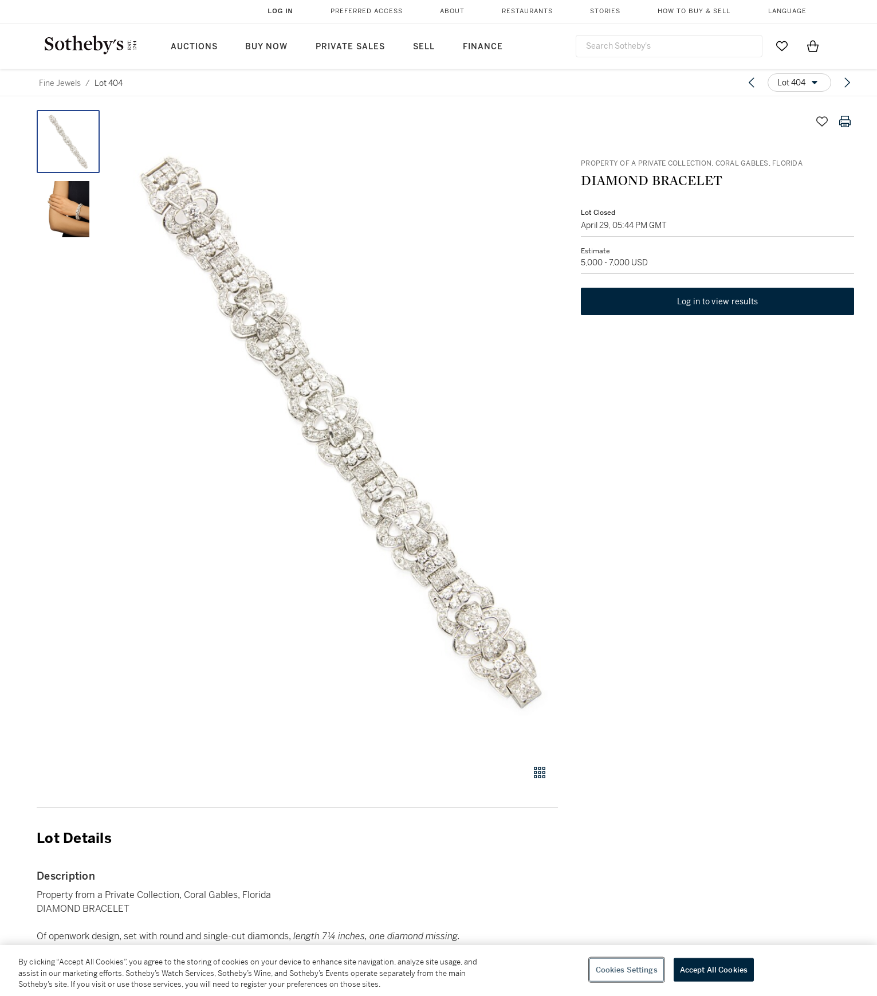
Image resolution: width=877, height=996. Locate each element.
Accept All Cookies (714, 969)
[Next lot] (847, 82)
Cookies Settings (627, 969)
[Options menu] (799, 82)
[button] (341, 431)
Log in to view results (717, 301)
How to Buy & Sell (694, 11)
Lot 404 (109, 83)
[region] (438, 970)
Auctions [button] (194, 47)
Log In (280, 10)
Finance (483, 47)
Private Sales (350, 47)
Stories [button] (605, 11)
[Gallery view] (539, 772)
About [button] (452, 11)
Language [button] (787, 11)
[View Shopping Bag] (813, 45)
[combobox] (669, 46)
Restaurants (527, 11)
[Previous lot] (751, 82)
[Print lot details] (845, 121)
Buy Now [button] (266, 47)
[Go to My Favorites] (782, 45)
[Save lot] (822, 121)
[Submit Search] (749, 45)
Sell (424, 47)
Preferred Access (367, 11)
